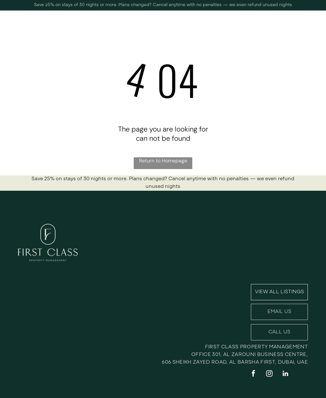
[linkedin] (285, 374)
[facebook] (253, 374)
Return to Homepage (163, 160)
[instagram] (269, 374)
